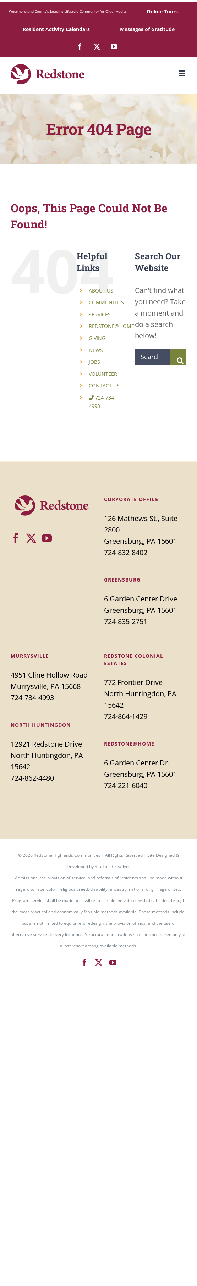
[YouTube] (47, 538)
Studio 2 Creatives (113, 866)
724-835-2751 (125, 621)
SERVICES (100, 314)
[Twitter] (31, 538)
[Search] (178, 357)
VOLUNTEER (103, 373)
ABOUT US (101, 290)
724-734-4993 (32, 697)
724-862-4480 (32, 778)
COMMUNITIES (106, 302)
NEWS (96, 350)
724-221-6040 (125, 785)
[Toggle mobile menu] (182, 73)
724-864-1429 (125, 716)
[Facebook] (16, 538)
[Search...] (152, 357)
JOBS (94, 361)
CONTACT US (104, 385)
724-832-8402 (125, 552)
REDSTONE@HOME (111, 326)
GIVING (97, 338)
